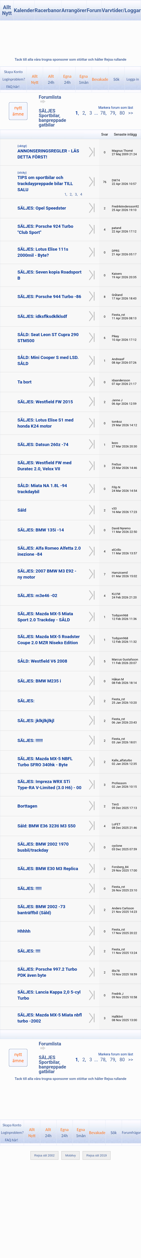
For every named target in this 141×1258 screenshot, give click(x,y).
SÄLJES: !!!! (28, 951)
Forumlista (50, 99)
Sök (117, 79)
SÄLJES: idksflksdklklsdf (42, 316)
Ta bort (24, 382)
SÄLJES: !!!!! (29, 888)
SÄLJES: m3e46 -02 (37, 595)
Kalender (24, 10)
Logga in (133, 79)
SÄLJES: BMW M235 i (39, 681)
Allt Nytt (7, 10)
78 (102, 113)
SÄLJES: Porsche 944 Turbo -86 (49, 296)
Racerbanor (48, 10)
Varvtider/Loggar (121, 10)
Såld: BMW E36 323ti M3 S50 (46, 826)
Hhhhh (23, 931)
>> (130, 113)
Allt (51, 79)
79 (112, 113)
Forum (94, 10)
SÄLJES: (25, 700)
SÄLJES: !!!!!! (30, 740)
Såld (21, 510)
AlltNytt (34, 79)
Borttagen (27, 806)
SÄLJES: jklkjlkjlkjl (35, 720)
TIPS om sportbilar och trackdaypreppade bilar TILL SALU (45, 183)
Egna (67, 79)
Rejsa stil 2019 (96, 1155)
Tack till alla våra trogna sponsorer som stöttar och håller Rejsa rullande (70, 59)
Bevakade (100, 79)
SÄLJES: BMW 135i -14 (40, 530)
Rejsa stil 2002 (44, 1155)
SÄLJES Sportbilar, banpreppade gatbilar (52, 118)
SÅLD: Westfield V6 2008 (42, 661)
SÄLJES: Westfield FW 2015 (45, 401)
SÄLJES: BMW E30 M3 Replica (47, 868)
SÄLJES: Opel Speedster (41, 208)
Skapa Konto (13, 72)
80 (122, 113)
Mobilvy (70, 1155)
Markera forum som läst (115, 107)
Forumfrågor (131, 1132)
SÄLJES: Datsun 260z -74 (42, 444)
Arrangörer (73, 10)
